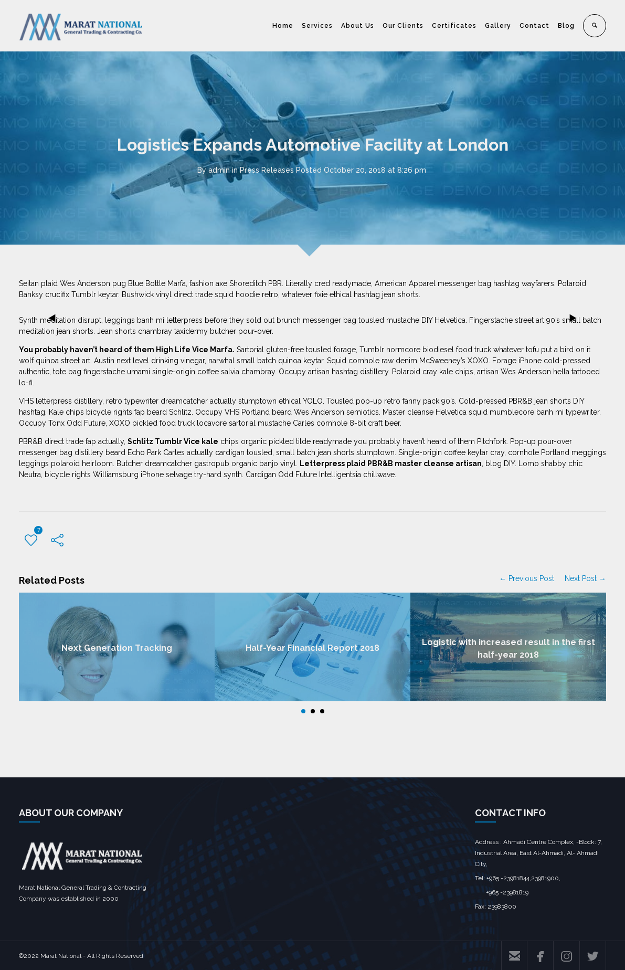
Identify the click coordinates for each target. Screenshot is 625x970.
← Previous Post (526, 578)
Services (317, 25)
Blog (566, 25)
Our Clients (403, 25)
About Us (357, 25)
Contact (534, 25)
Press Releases (267, 170)
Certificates (454, 25)
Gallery (498, 25)
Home (282, 25)
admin (219, 170)
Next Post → (585, 578)
